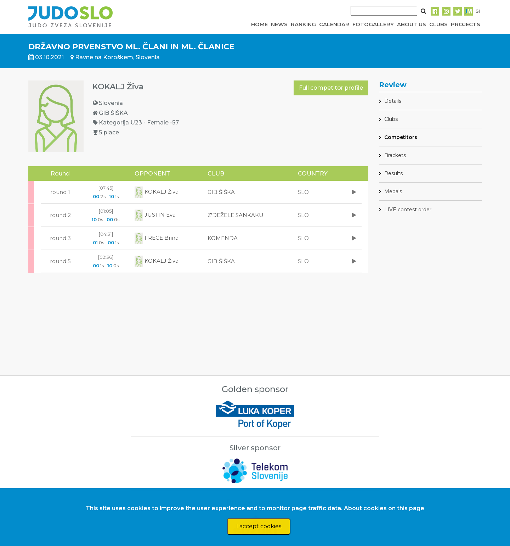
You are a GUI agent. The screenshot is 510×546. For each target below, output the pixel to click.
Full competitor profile (331, 87)
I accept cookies (258, 526)
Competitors (400, 137)
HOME (259, 24)
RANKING (303, 24)
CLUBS (438, 24)
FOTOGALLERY (373, 24)
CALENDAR (334, 24)
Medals (393, 191)
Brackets (395, 155)
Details (392, 101)
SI (478, 11)
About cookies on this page (384, 508)
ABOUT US (411, 24)
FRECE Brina (156, 237)
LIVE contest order (407, 209)
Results (393, 173)
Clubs (391, 119)
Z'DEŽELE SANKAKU (236, 215)
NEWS (279, 24)
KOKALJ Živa (156, 191)
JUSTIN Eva (155, 214)
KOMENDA (223, 238)
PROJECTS (465, 24)
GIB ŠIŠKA (221, 192)
